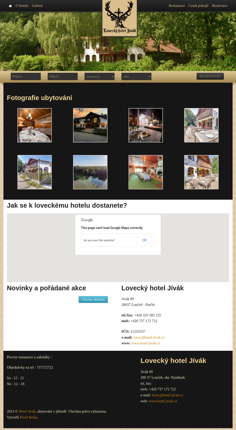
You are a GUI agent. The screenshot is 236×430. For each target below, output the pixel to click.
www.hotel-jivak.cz (146, 343)
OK (144, 240)
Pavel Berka (29, 417)
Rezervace (219, 6)
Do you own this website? (99, 240)
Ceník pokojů (199, 6)
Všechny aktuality (93, 299)
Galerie (37, 6)
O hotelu (22, 6)
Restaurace (177, 6)
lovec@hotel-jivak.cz (149, 337)
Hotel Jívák (27, 411)
